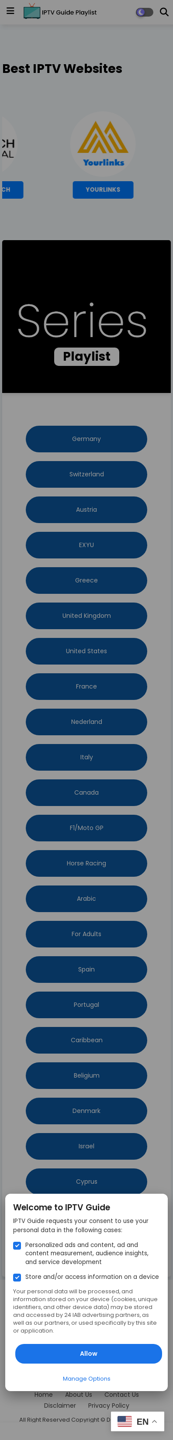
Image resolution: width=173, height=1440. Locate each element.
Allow (88, 1353)
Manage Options (87, 1379)
